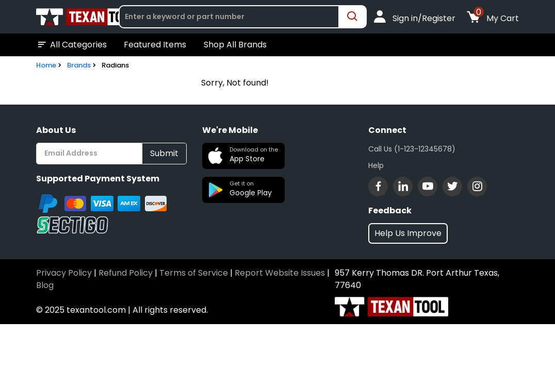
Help (376, 165)
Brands (79, 65)
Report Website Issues (280, 273)
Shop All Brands (235, 44)
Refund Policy (126, 273)
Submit (164, 153)
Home (46, 65)
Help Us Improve (408, 233)
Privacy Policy (64, 273)
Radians (115, 65)
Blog (45, 285)
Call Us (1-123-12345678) (411, 149)
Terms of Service (193, 273)
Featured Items (155, 44)
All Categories (71, 45)
